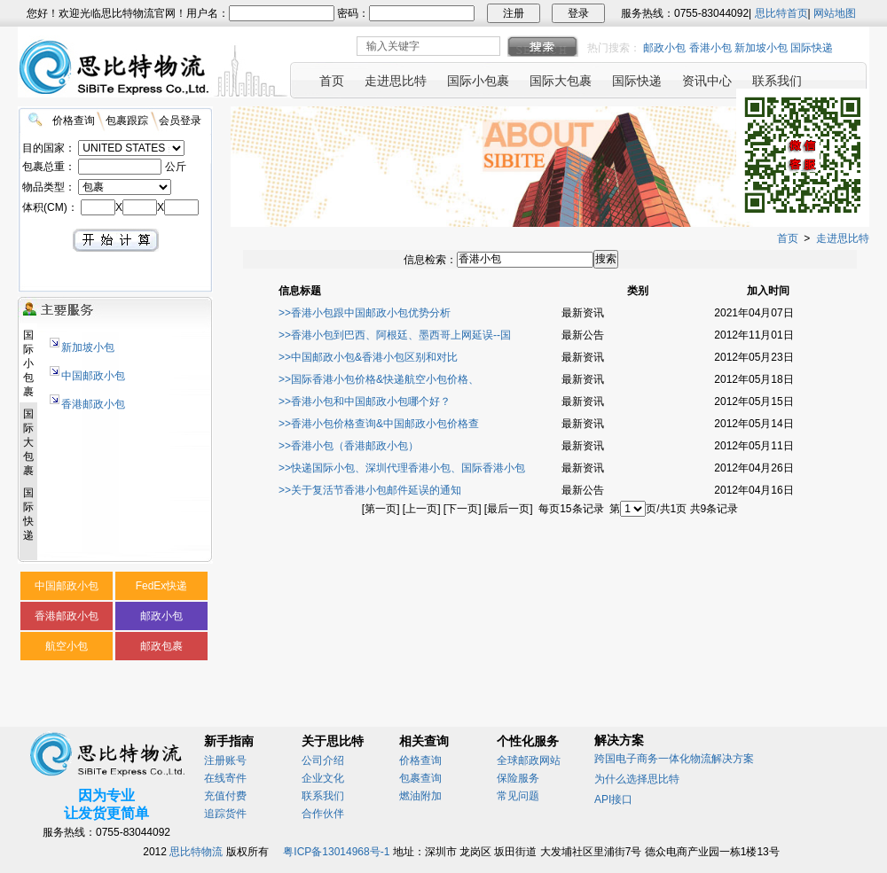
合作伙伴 (323, 813)
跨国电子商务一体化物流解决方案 (674, 758)
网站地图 (834, 13)
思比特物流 (196, 852)
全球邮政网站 (529, 760)
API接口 (613, 799)
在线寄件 (225, 778)
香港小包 (710, 48)
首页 (787, 238)
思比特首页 (781, 13)
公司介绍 (323, 760)
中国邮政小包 (93, 376)
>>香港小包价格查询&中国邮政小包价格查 (379, 423)
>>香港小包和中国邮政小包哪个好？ (365, 401)
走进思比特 (842, 238)
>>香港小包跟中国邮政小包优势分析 (365, 313)
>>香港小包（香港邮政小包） (349, 446)
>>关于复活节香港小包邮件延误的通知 (370, 490)
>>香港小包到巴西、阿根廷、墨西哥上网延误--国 (395, 335)
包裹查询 (420, 778)
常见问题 (518, 796)
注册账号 (225, 760)
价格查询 (420, 760)
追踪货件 (225, 813)
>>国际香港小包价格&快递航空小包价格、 (379, 379)
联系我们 (323, 796)
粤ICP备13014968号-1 (336, 852)
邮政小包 (664, 48)
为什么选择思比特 (636, 779)
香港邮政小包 (93, 404)
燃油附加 (420, 796)
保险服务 (518, 778)
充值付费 (225, 796)
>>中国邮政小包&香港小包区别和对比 (368, 357)
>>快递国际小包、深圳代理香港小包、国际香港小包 (402, 468)
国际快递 (811, 48)
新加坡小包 (761, 48)
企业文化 (323, 778)
